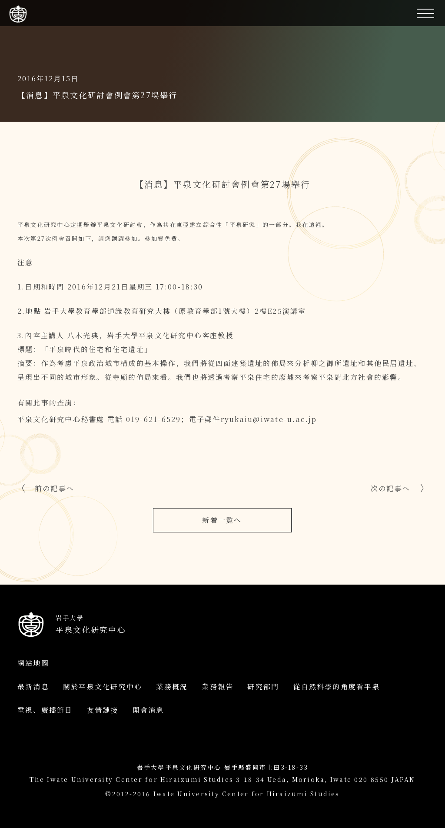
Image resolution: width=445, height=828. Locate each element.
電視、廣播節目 (45, 710)
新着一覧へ (222, 520)
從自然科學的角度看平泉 (336, 687)
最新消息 (33, 687)
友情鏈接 (103, 710)
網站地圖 (33, 663)
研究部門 (263, 687)
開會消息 (148, 710)
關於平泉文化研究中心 (102, 687)
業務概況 (172, 687)
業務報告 (217, 687)
